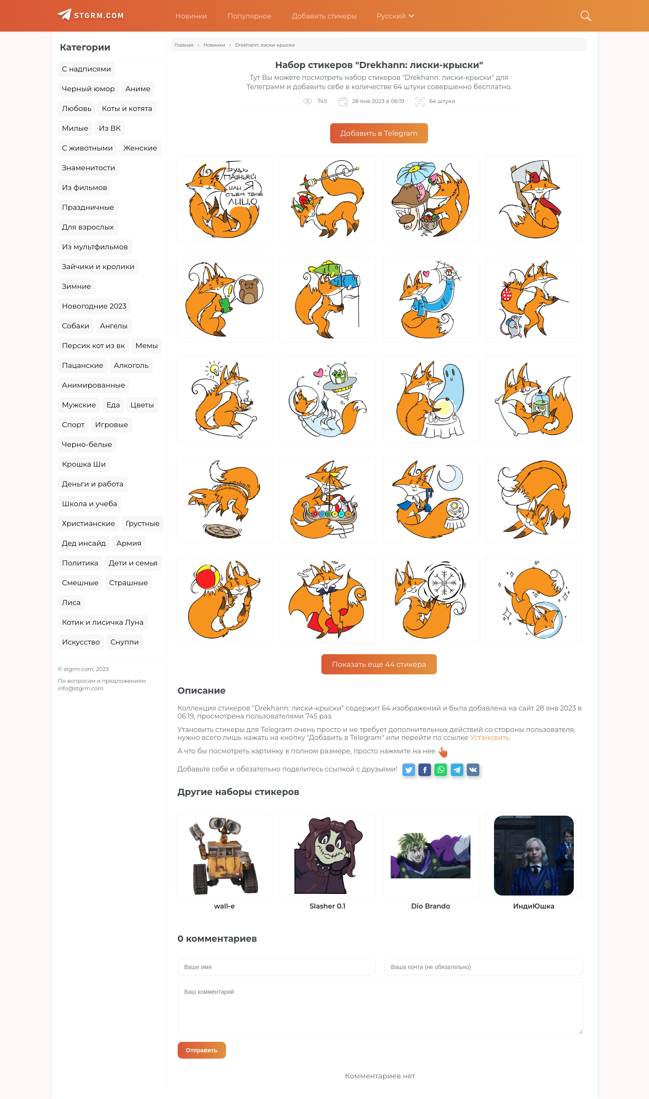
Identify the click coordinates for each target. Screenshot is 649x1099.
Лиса (71, 602)
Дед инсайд (84, 543)
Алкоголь (131, 365)
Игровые (111, 424)
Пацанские (83, 365)
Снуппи (124, 642)
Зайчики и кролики (98, 266)
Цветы (142, 405)
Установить (490, 738)
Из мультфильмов (95, 247)
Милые (75, 128)
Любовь (77, 108)
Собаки (75, 326)
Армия (129, 543)
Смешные (80, 583)
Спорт (73, 424)
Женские (140, 148)
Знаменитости (89, 168)
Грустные (143, 523)
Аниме (137, 89)
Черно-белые (87, 444)
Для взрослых (88, 227)
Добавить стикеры (318, 16)
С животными (87, 148)
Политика (80, 563)
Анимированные (93, 385)
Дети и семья (133, 563)
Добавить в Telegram (379, 133)
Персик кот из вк (93, 345)
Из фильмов (84, 187)
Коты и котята (127, 108)
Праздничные (88, 207)
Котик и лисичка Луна (103, 622)
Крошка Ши (84, 464)
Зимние (76, 286)
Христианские (88, 523)
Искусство (81, 642)
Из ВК (110, 128)
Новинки (185, 16)
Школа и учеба (89, 503)
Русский (385, 16)
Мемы (146, 345)
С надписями (86, 69)
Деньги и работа (92, 484)
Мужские (79, 405)
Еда (113, 405)
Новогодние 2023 (94, 306)
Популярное (243, 16)
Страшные (128, 583)
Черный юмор (88, 89)
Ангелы (114, 326)
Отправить (202, 1050)
